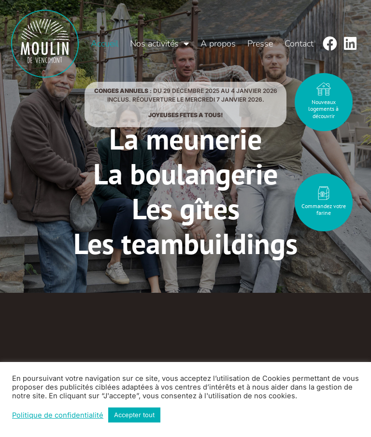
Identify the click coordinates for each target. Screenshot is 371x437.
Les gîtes (186, 208)
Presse (260, 43)
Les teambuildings (185, 243)
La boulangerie (185, 173)
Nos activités (159, 43)
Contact (299, 43)
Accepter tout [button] (134, 415)
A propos (218, 43)
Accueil (104, 43)
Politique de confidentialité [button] (57, 415)
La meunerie (185, 138)
